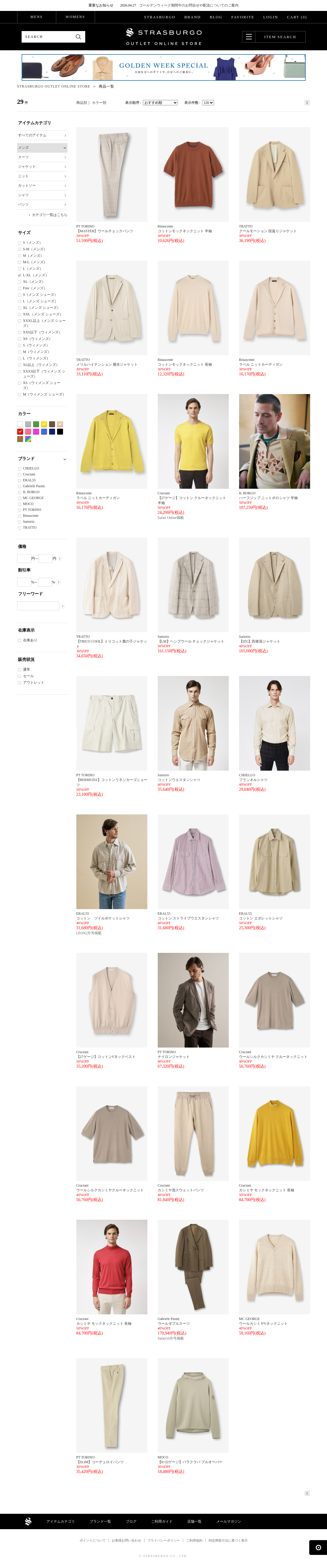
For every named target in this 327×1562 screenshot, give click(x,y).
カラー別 (99, 103)
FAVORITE (242, 17)
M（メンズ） (33, 256)
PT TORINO (32, 510)
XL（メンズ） (34, 282)
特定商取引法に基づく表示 (228, 1540)
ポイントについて (93, 1540)
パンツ (23, 204)
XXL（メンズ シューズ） (43, 314)
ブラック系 (60, 432)
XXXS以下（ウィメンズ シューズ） (44, 373)
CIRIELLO (31, 468)
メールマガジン (228, 1521)
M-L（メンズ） (35, 262)
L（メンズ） (33, 269)
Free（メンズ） (35, 288)
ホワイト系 (20, 424)
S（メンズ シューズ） (40, 295)
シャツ (23, 195)
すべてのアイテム (32, 135)
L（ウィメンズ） (36, 358)
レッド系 (20, 432)
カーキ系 (20, 439)
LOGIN (270, 17)
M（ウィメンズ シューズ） (44, 394)
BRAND (192, 17)
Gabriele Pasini (34, 486)
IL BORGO (31, 492)
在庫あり (30, 640)
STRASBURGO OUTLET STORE (164, 36)
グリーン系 (36, 424)
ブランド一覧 (100, 1521)
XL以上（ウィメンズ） (41, 365)
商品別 (81, 103)
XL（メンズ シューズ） (42, 308)
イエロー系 (44, 424)
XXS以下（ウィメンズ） (42, 332)
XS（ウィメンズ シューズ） (41, 385)
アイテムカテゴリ (60, 1521)
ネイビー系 (52, 432)
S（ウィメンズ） (36, 345)
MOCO (28, 504)
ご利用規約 (194, 1540)
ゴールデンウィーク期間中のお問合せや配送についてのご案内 (189, 5)
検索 (78, 36)
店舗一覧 (194, 1521)
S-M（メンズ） (35, 249)
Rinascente (31, 516)
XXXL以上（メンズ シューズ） (44, 323)
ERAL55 (29, 480)
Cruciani (29, 474)
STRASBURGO (159, 17)
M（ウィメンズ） (37, 352)
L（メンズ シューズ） (40, 301)
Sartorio (29, 521)
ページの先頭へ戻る (318, 1547)
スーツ (23, 157)
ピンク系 (28, 432)
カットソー (27, 185)
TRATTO (30, 527)
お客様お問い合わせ (126, 1540)
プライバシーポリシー (163, 1540)
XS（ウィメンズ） (37, 339)
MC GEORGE (33, 498)
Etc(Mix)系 (28, 439)
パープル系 (36, 432)
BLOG (216, 17)
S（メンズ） (33, 243)
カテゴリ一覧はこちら (49, 215)
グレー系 (28, 424)
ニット (23, 176)
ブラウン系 (52, 424)
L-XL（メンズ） (36, 275)
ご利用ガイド (162, 1521)
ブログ (131, 1521)
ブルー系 (44, 432)
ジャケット (27, 166)
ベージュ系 (60, 424)
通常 (26, 669)
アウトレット (33, 682)
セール (28, 676)
